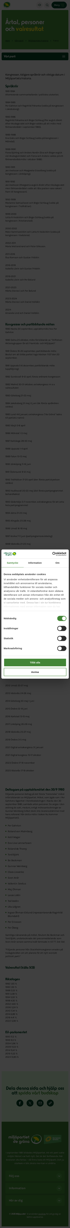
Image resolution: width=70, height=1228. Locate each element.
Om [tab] (58, 562)
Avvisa (35, 672)
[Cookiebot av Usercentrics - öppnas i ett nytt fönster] (52, 554)
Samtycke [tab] (12, 562)
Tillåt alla (35, 662)
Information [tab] (35, 562)
